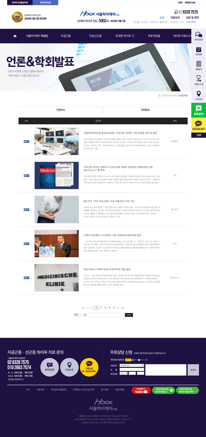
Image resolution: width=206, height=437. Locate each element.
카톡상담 (89, 367)
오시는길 (174, 22)
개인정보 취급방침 (58, 390)
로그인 (178, 2)
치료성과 (175, 17)
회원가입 (191, 2)
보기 (128, 360)
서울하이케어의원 (102, 17)
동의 (136, 360)
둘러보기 (164, 22)
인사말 (136, 22)
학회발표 (164, 110)
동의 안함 (144, 360)
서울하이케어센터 (161, 17)
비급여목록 (119, 390)
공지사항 (104, 390)
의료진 (144, 22)
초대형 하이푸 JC (125, 36)
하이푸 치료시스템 (183, 36)
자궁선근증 (95, 36)
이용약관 (40, 390)
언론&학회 (191, 22)
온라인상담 (49, 367)
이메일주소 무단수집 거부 (83, 390)
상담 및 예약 (191, 17)
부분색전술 (154, 36)
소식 (182, 22)
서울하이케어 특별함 (37, 36)
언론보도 (79, 110)
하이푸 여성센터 (20, 2)
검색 (129, 315)
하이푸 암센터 (45, 2)
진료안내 (153, 22)
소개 (28, 390)
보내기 (193, 370)
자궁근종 (66, 36)
